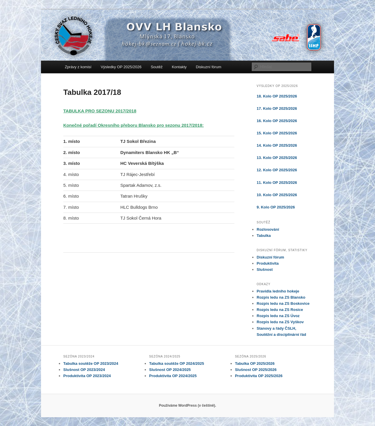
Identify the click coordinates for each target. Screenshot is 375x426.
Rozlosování (268, 229)
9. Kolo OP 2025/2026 (276, 207)
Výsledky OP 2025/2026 (121, 67)
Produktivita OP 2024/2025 (173, 376)
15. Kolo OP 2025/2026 (277, 133)
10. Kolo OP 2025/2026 (277, 195)
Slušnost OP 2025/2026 (256, 369)
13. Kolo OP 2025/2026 (277, 157)
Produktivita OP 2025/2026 (258, 376)
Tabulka (264, 235)
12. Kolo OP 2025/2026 (277, 170)
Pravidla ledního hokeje (278, 291)
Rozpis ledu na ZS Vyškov (280, 322)
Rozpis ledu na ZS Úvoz (278, 316)
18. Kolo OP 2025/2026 (277, 96)
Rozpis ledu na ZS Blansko (281, 297)
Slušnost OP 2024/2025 (170, 369)
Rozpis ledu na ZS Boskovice (283, 303)
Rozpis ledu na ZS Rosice (280, 309)
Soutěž (156, 67)
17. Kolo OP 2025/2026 (277, 108)
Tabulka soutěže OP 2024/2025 (176, 363)
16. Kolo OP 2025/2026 (277, 121)
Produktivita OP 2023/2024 (87, 376)
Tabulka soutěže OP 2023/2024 (90, 363)
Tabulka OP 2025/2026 (255, 363)
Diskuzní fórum (208, 67)
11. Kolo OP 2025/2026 (277, 182)
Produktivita (268, 263)
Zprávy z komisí (78, 67)
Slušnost (265, 269)
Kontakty (179, 67)
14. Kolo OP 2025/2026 (277, 145)
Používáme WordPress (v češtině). (187, 405)
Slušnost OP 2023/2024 (84, 369)
